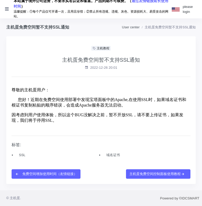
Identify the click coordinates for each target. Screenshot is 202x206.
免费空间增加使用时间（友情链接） (46, 174)
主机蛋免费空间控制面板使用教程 (157, 174)
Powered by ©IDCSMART (180, 198)
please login (188, 9)
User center (131, 27)
